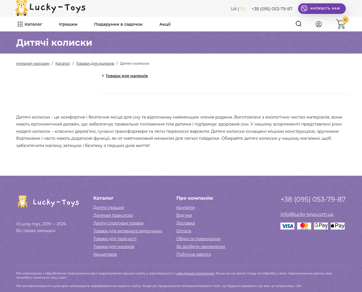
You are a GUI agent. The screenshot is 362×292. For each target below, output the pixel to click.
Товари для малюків (113, 246)
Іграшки (68, 24)
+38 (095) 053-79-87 (272, 8)
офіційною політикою (195, 273)
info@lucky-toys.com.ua (307, 214)
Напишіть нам (320, 8)
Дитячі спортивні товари (118, 223)
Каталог (33, 24)
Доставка (185, 223)
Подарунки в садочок (118, 24)
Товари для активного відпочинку (127, 230)
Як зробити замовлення (200, 246)
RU (243, 8)
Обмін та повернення (198, 238)
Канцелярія (105, 254)
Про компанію (194, 198)
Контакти (185, 207)
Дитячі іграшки (108, 207)
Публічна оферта (193, 254)
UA (234, 8)
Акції (165, 24)
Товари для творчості (115, 238)
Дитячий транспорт (113, 215)
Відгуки (184, 215)
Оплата (183, 230)
